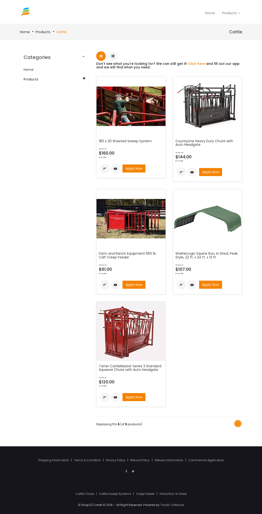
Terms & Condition (88, 460)
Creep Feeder (145, 494)
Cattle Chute (85, 494)
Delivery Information (169, 460)
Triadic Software (172, 505)
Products (43, 32)
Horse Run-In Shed (173, 494)
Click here (196, 63)
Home (25, 32)
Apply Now (134, 168)
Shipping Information (54, 460)
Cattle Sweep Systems (115, 494)
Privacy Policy (116, 460)
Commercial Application (206, 460)
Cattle (61, 32)
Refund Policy (140, 460)
